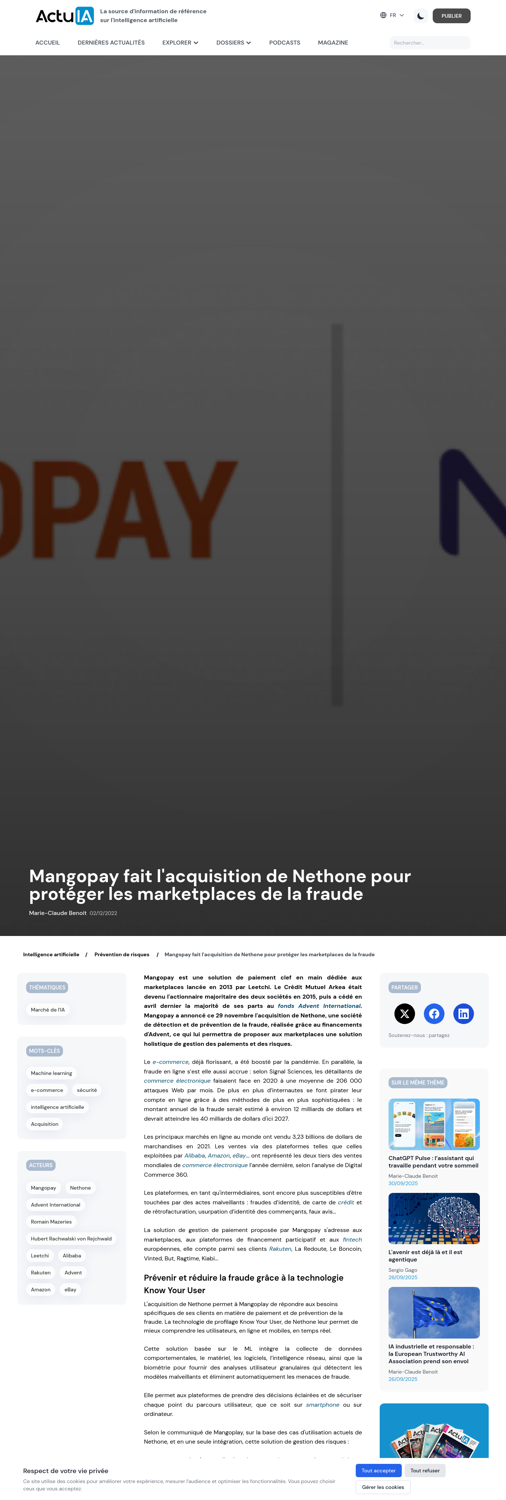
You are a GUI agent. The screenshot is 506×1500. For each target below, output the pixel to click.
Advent (73, 1272)
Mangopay (43, 1187)
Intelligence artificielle (51, 954)
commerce (158, 1081)
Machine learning (51, 1073)
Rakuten (280, 1249)
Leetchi (40, 1255)
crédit (346, 1202)
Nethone (80, 1187)
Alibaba (195, 1155)
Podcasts (284, 42)
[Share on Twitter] (404, 1013)
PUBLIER (452, 16)
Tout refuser (425, 1470)
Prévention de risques (122, 954)
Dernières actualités (111, 42)
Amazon (219, 1155)
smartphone (323, 1405)
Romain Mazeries (51, 1221)
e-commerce (171, 1062)
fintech (352, 1239)
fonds (286, 1006)
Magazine (333, 42)
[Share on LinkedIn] (463, 1013)
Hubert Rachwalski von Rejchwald (71, 1238)
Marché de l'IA (48, 1009)
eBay (239, 1155)
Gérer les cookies (383, 1487)
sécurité (87, 1090)
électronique (193, 1081)
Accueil (47, 42)
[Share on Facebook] (434, 1013)
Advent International (329, 1006)
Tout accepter (379, 1470)
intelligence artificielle (57, 1107)
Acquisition (44, 1124)
